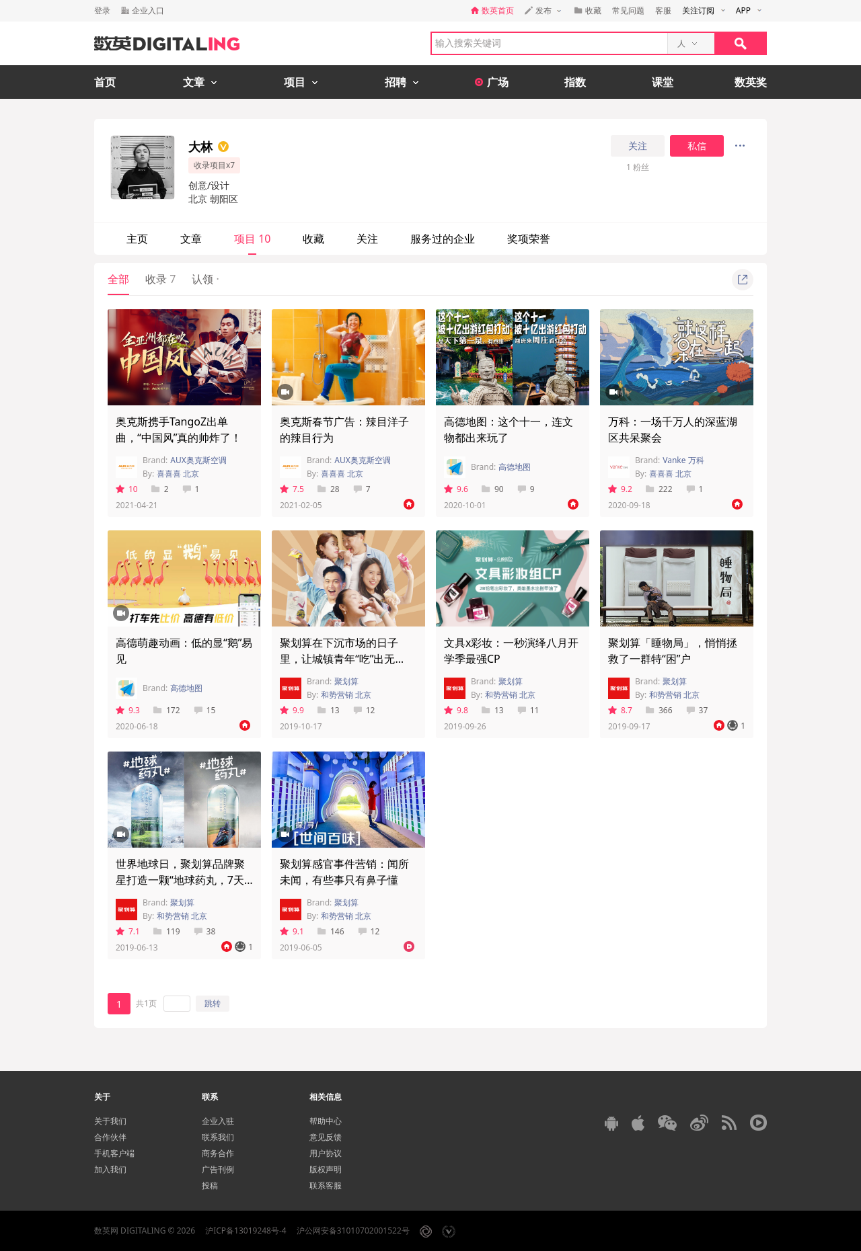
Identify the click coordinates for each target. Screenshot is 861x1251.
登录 (102, 10)
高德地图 (514, 467)
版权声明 (325, 1169)
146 (330, 931)
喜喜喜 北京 (178, 473)
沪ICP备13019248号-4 (246, 1230)
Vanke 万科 (683, 460)
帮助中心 (325, 1121)
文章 (191, 238)
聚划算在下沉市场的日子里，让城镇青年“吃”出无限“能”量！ (339, 658)
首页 (105, 82)
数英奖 (751, 82)
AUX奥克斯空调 (198, 460)
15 (205, 710)
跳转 (212, 1003)
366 (659, 710)
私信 (696, 145)
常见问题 (628, 10)
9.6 (456, 489)
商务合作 (218, 1153)
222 (659, 489)
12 (364, 710)
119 (166, 931)
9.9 (292, 710)
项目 (252, 238)
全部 (118, 279)
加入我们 (110, 1169)
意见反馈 (325, 1137)
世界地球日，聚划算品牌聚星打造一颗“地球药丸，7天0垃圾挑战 (183, 879)
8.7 (620, 710)
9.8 (456, 710)
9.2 (620, 489)
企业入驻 (218, 1121)
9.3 (128, 710)
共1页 (146, 1003)
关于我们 (110, 1121)
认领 (205, 279)
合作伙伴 (110, 1137)
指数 (575, 82)
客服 (663, 10)
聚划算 (346, 681)
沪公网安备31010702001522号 (353, 1230)
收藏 (313, 238)
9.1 (292, 931)
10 (127, 489)
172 (166, 710)
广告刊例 (218, 1169)
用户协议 (325, 1153)
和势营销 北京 (346, 694)
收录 (160, 279)
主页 (137, 238)
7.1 (128, 931)
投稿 (210, 1185)
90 (493, 489)
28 (328, 489)
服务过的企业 (442, 238)
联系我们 (218, 1137)
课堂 (662, 82)
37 (697, 710)
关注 (637, 145)
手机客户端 (114, 1153)
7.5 (292, 489)
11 (528, 710)
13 (328, 710)
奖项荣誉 (528, 238)
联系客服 (325, 1185)
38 (205, 931)
